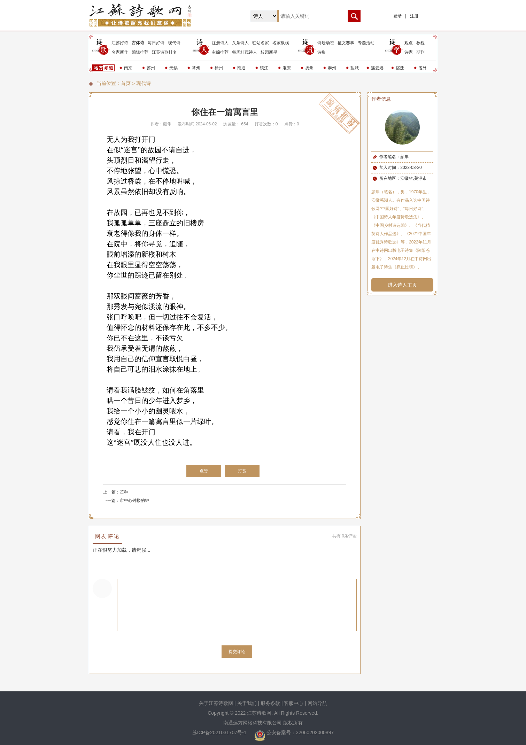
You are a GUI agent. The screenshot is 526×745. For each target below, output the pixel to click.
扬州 (309, 67)
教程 (420, 42)
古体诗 (138, 42)
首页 (126, 83)
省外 (422, 67)
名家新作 (119, 52)
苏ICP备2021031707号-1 (220, 732)
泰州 (332, 67)
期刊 (420, 52)
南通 (241, 67)
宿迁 (400, 67)
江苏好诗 (119, 42)
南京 (128, 67)
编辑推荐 (140, 52)
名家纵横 (280, 42)
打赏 (242, 470)
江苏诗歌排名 (164, 52)
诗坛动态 (325, 42)
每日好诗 (156, 42)
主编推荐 (220, 52)
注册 (414, 16)
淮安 (287, 67)
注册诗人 (220, 42)
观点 (408, 42)
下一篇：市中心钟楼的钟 (126, 500)
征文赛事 (346, 42)
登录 (397, 16)
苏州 (151, 67)
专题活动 (366, 42)
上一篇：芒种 (115, 492)
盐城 (354, 67)
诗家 (408, 52)
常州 (196, 67)
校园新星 (269, 52)
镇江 (264, 67)
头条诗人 (240, 42)
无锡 (173, 67)
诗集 (321, 52)
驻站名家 (260, 42)
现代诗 (174, 42)
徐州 (219, 67)
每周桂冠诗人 (244, 52)
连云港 (377, 67)
